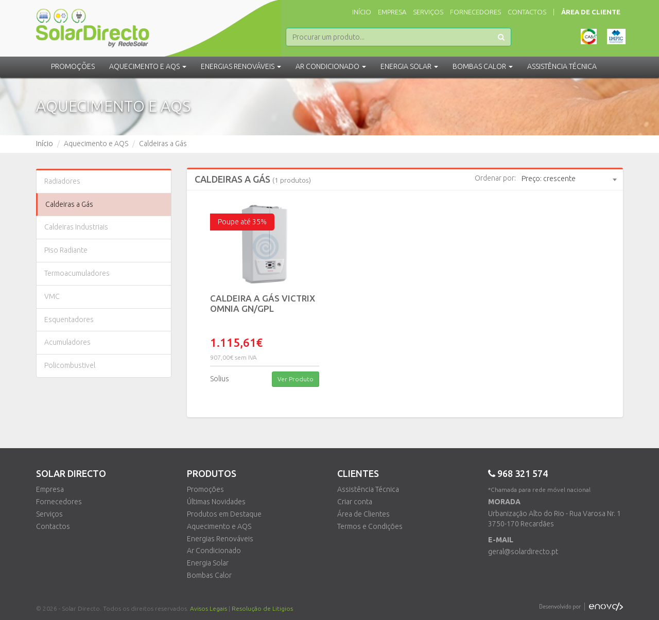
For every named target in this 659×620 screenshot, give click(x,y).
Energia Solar (208, 563)
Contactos (527, 11)
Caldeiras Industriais (76, 227)
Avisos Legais (208, 608)
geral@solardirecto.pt (523, 551)
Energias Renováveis (220, 539)
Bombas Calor (209, 575)
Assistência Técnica (368, 489)
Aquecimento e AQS (219, 526)
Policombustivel (69, 365)
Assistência (562, 66)
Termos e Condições (370, 526)
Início (361, 11)
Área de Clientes (363, 514)
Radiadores (62, 181)
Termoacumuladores (77, 273)
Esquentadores (69, 319)
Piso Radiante (66, 250)
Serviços (428, 11)
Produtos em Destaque (224, 514)
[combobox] (568, 179)
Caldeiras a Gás (69, 204)
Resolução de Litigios (262, 608)
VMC (52, 296)
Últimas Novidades (216, 502)
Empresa (392, 11)
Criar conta (354, 502)
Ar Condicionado (214, 550)
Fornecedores (475, 11)
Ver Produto (296, 379)
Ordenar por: (495, 178)
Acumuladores (67, 342)
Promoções (73, 66)
